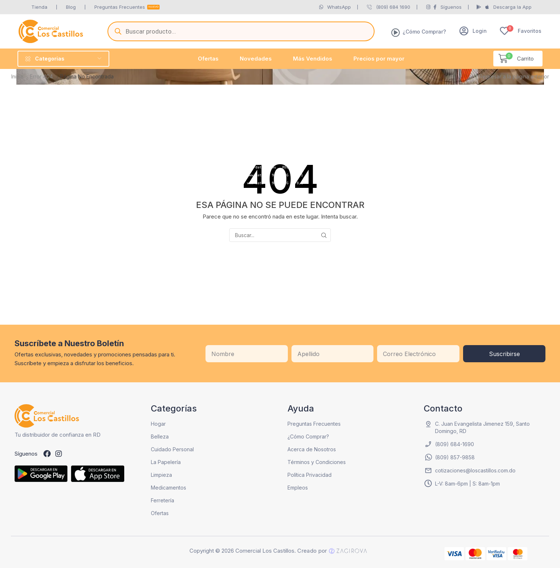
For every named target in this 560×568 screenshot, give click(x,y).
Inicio (17, 76)
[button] (473, 30)
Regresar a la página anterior (514, 76)
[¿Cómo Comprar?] (395, 32)
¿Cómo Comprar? (424, 31)
